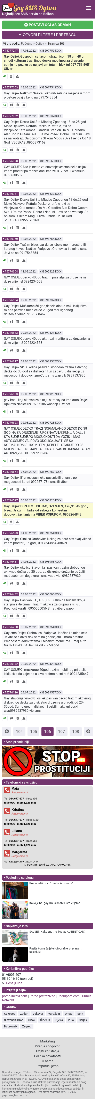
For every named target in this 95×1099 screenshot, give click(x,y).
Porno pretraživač (42, 996)
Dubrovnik (10, 1026)
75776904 (11, 271)
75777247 (11, 50)
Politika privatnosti (47, 1056)
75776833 (11, 332)
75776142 (11, 663)
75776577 (11, 500)
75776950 (11, 238)
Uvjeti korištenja (47, 1051)
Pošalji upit (14, 983)
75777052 (11, 116)
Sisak (31, 1020)
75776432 (11, 594)
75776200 (11, 627)
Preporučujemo (47, 1066)
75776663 (11, 422)
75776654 (11, 471)
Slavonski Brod (13, 1020)
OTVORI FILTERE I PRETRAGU (47, 35)
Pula (71, 1020)
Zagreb (26, 1026)
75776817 (11, 361)
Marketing (47, 1041)
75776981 (11, 193)
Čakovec (9, 1013)
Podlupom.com (68, 996)
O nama (47, 1061)
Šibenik (45, 1020)
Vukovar (38, 1013)
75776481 (11, 561)
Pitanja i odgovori (47, 1046)
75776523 (11, 533)
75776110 (11, 692)
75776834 (11, 300)
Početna (26, 43)
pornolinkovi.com (14, 996)
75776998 (11, 161)
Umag (68, 1013)
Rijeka (59, 1020)
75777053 (11, 87)
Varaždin (54, 1013)
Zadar (24, 1013)
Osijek (39, 43)
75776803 (11, 394)
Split (80, 1013)
